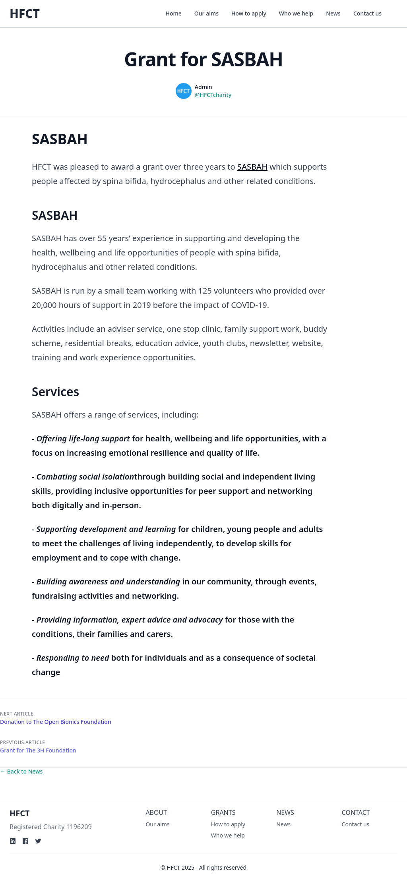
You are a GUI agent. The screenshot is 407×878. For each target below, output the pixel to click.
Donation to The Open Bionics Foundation (55, 721)
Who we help (296, 13)
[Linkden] (13, 841)
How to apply (248, 13)
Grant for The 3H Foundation (38, 750)
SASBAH (252, 166)
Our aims (206, 13)
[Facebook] (25, 841)
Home (174, 13)
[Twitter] (38, 841)
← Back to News (21, 771)
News (333, 13)
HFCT (25, 13)
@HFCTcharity (213, 95)
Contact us (367, 13)
